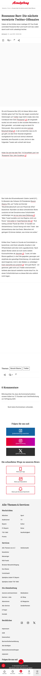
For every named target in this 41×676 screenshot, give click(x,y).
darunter (19, 254)
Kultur (22, 524)
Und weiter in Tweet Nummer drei (18, 221)
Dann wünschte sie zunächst (12, 265)
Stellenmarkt (25, 548)
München (5, 515)
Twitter (15, 117)
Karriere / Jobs (6, 597)
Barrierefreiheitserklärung (10, 641)
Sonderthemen (25, 605)
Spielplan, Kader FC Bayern (10, 577)
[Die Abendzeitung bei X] (20, 452)
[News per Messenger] (20, 470)
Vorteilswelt (6, 573)
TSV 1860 (5, 532)
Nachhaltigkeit (25, 532)
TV (21, 520)
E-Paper (4, 610)
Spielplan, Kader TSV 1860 (10, 582)
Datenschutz (6, 637)
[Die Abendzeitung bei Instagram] (20, 442)
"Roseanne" (21, 120)
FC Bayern (5, 528)
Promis (9, 8)
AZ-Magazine (25, 601)
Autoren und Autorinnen (9, 593)
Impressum (5, 629)
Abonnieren (5, 601)
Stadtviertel (5, 520)
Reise (22, 528)
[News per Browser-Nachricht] (20, 490)
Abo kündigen (6, 645)
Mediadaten (24, 593)
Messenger (5, 556)
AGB (3, 633)
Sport (22, 515)
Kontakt (4, 614)
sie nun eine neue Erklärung (23, 215)
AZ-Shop (23, 597)
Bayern (4, 524)
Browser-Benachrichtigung (10, 565)
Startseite (4, 8)
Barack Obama (15, 368)
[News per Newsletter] (20, 480)
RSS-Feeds (5, 560)
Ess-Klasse (5, 569)
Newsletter (5, 552)
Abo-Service (6, 605)
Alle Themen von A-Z (8, 548)
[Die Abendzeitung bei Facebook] (20, 432)
